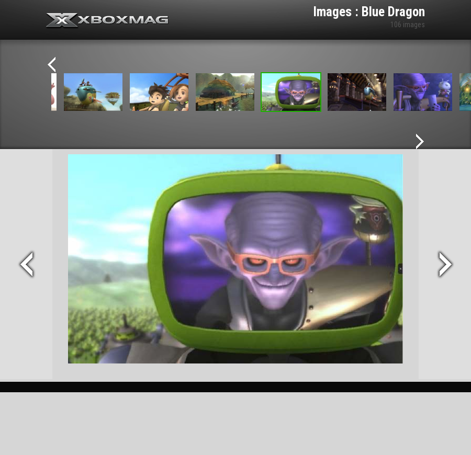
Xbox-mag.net (107, 21)
